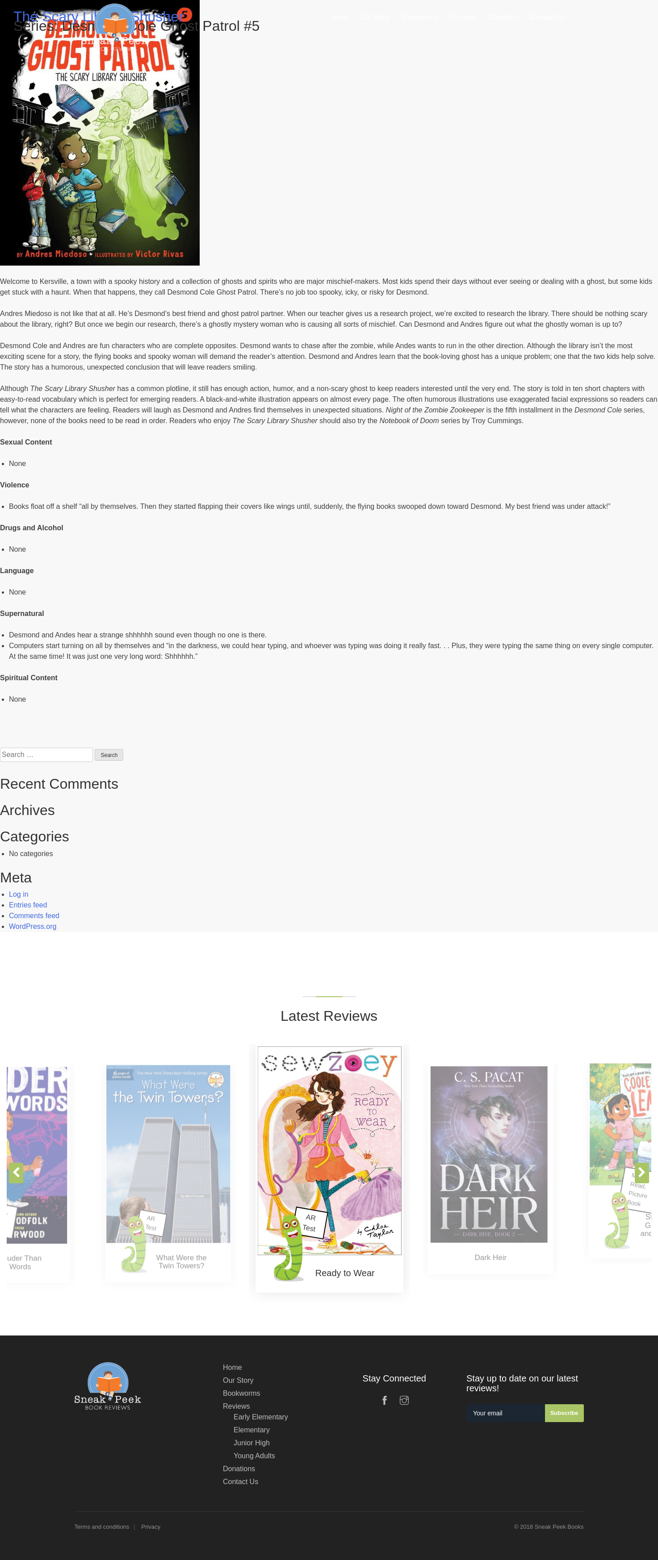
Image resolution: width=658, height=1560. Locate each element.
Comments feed (34, 915)
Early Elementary (261, 1417)
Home (232, 1367)
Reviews (236, 1406)
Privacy (150, 1526)
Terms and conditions (102, 1526)
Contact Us (240, 1481)
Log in (19, 894)
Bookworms (241, 1393)
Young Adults (254, 1456)
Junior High (252, 1443)
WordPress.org (32, 926)
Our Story (238, 1380)
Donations (239, 1469)
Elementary (252, 1430)
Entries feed (28, 905)
